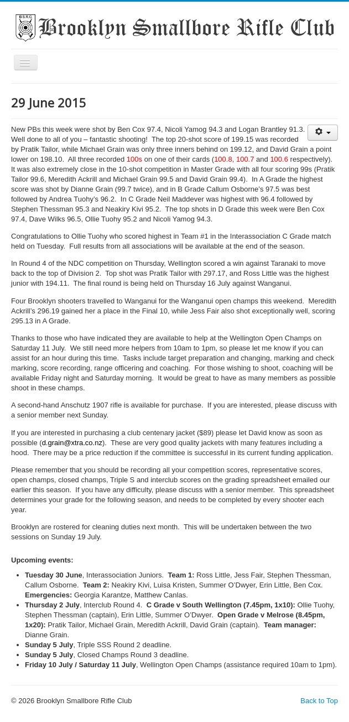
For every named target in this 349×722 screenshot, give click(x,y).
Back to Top (319, 701)
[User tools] (323, 133)
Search (11, 231)
